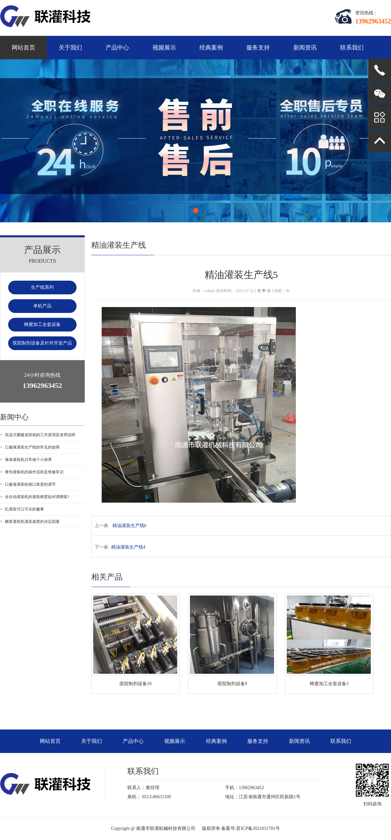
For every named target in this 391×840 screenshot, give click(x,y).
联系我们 (352, 47)
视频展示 (164, 47)
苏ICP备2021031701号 (258, 828)
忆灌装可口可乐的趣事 (24, 509)
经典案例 (211, 47)
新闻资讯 (305, 47)
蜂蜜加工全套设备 (42, 324)
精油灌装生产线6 (129, 525)
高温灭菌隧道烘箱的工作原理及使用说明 (40, 435)
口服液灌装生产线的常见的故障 (32, 447)
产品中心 (117, 47)
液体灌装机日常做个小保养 (28, 459)
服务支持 (258, 47)
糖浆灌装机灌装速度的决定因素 (32, 521)
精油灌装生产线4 (128, 547)
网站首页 (23, 47)
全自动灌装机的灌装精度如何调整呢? (37, 496)
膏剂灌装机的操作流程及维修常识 (34, 472)
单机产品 (42, 305)
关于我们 (70, 47)
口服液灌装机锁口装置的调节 (30, 484)
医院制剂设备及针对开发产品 (42, 343)
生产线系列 (42, 287)
